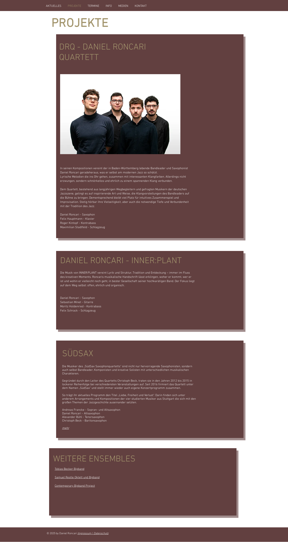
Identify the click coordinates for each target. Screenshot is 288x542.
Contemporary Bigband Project (75, 486)
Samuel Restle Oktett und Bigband (77, 477)
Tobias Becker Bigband (69, 469)
